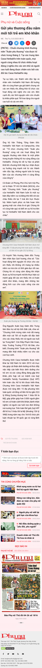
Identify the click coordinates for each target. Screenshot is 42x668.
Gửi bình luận (34, 466)
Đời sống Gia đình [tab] (21, 550)
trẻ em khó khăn (10, 443)
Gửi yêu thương (11, 439)
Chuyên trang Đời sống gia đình (17, 7)
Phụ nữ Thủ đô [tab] (7, 550)
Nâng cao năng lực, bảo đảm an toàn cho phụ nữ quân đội (28, 501)
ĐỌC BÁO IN (21, 546)
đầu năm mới (27, 439)
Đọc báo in (4, 7)
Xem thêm (21, 627)
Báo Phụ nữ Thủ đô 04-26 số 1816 (21, 615)
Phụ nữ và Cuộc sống (15, 22)
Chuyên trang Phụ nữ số (35, 7)
